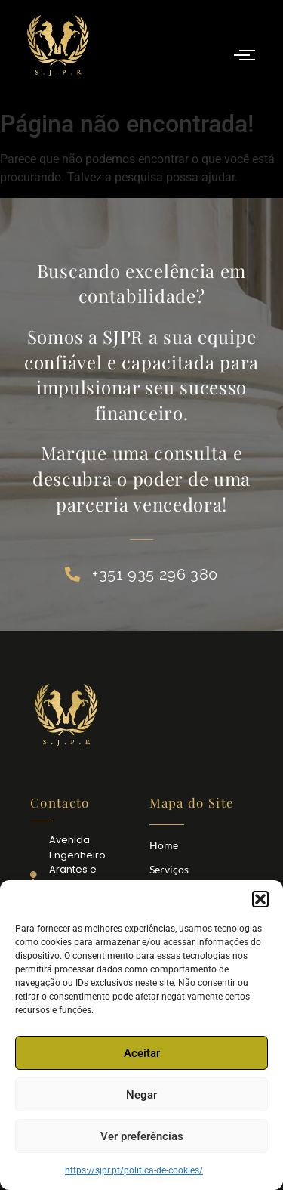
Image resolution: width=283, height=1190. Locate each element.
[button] (260, 899)
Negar (141, 1095)
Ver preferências (141, 1136)
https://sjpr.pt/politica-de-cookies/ (134, 1170)
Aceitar (142, 1053)
